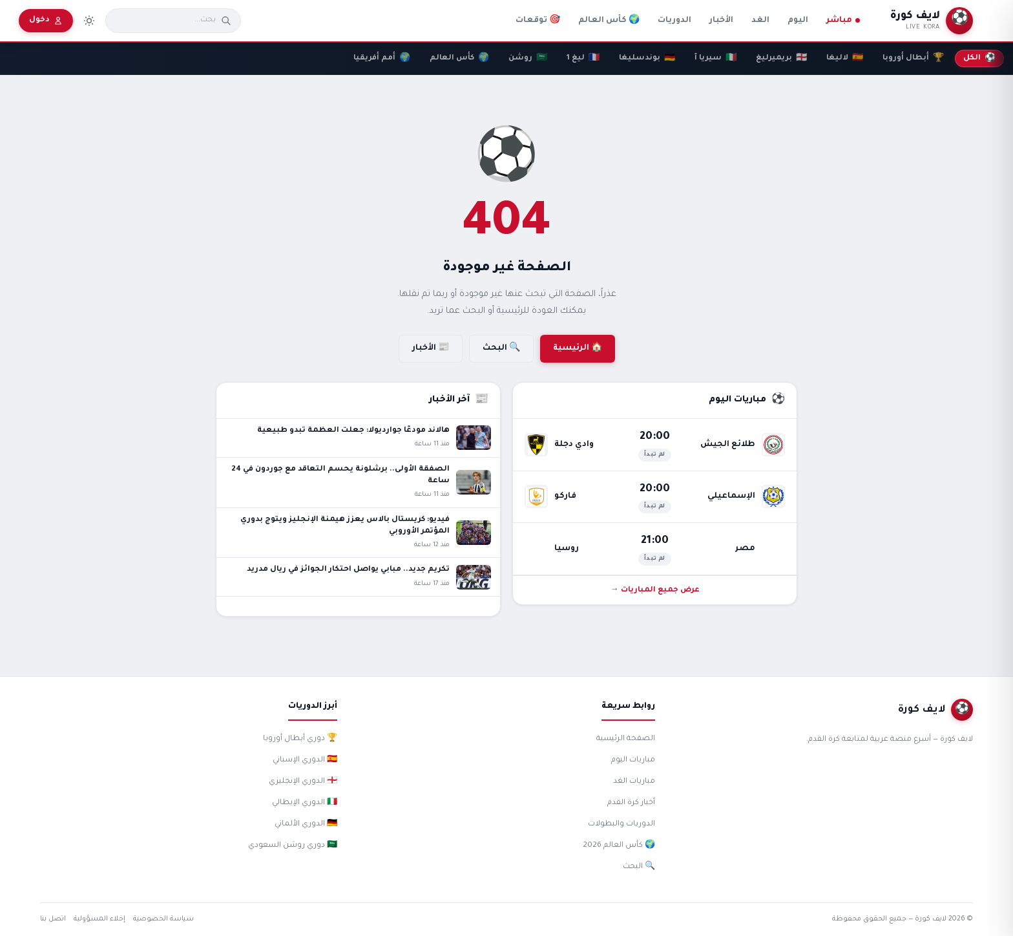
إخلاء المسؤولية (99, 919)
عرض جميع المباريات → (655, 590)
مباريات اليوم (633, 760)
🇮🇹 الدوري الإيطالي (304, 803)
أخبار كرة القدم (631, 803)
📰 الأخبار (430, 348)
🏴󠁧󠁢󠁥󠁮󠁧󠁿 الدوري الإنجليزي (303, 782)
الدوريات (674, 20)
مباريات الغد (634, 782)
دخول (46, 20)
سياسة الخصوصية (163, 919)
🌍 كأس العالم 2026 (619, 846)
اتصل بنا (53, 919)
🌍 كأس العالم (609, 20)
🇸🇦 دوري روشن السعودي (292, 846)
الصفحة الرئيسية (625, 739)
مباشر (843, 20)
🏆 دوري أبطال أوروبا (300, 739)
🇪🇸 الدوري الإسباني (305, 760)
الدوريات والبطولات (621, 824)
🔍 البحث (501, 348)
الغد (760, 20)
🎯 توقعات (538, 20)
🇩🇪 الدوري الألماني (306, 824)
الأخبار (721, 20)
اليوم (798, 20)
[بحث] (165, 21)
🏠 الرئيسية (577, 348)
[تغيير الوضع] (89, 20)
